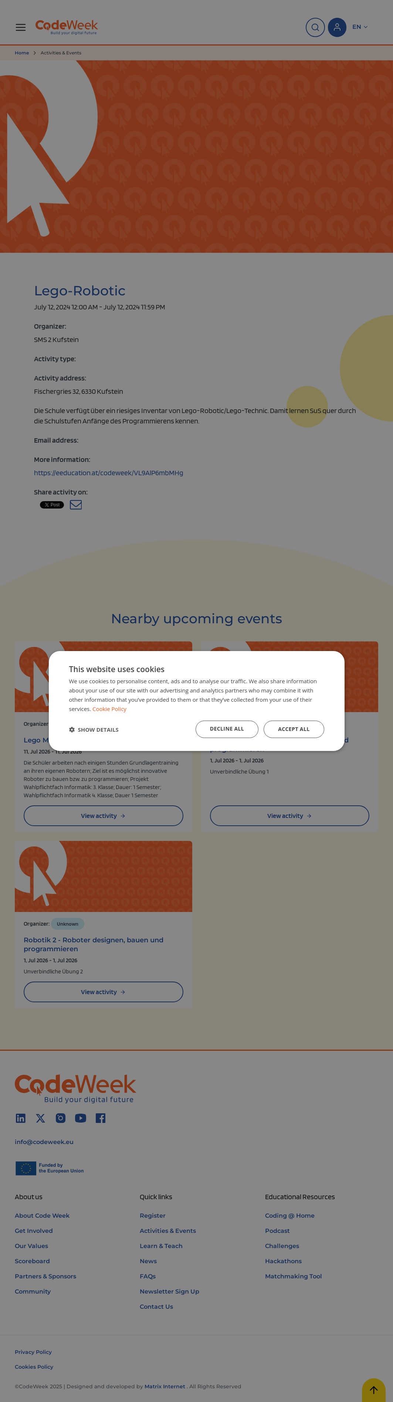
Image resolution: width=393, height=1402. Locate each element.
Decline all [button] (227, 728)
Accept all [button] (293, 728)
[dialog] (197, 701)
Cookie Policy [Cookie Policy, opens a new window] (109, 708)
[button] (94, 729)
